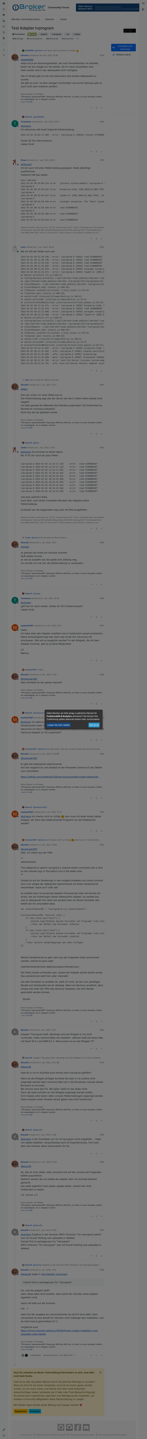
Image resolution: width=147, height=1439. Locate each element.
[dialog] (74, 719)
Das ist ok (94, 725)
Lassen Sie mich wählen (58, 725)
